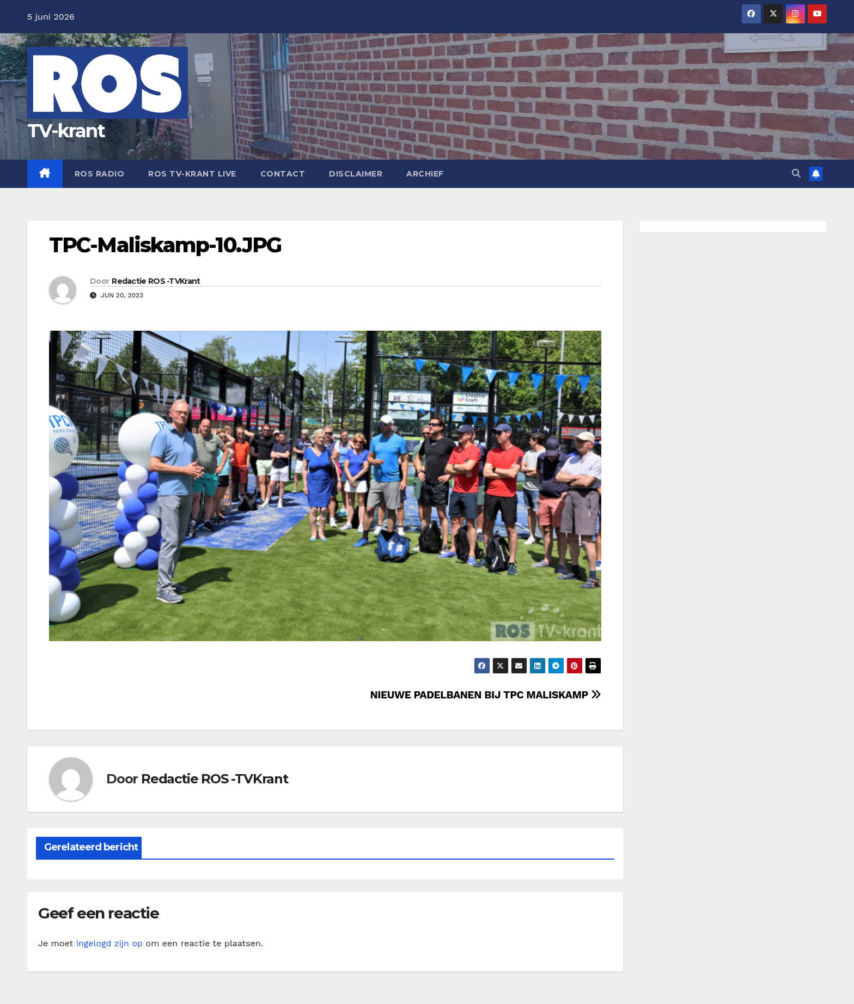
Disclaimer (355, 174)
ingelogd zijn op (109, 943)
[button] (796, 173)
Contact (283, 174)
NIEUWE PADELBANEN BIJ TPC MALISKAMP (485, 695)
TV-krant (66, 130)
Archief (425, 174)
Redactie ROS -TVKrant (156, 281)
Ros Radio (100, 174)
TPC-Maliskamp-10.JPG (165, 245)
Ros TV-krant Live (192, 174)
